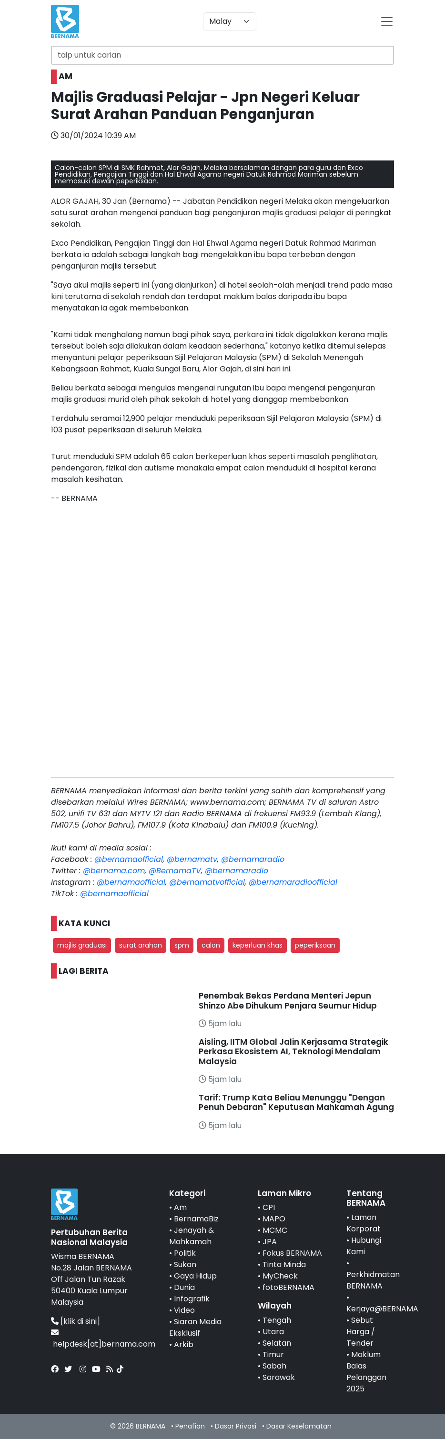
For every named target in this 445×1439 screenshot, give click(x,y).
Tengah (277, 1320)
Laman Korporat (363, 1223)
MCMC (275, 1230)
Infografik (192, 1298)
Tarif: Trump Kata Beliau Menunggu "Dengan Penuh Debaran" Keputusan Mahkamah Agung (296, 1102)
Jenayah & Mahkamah (191, 1236)
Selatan (277, 1343)
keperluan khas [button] (258, 945)
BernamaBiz (196, 1218)
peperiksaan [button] (315, 945)
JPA (270, 1241)
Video (184, 1310)
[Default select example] (229, 21)
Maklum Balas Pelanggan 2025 (366, 1371)
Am (180, 1207)
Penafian (190, 1426)
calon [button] (211, 945)
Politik (185, 1253)
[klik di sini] (80, 1321)
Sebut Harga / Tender (360, 1332)
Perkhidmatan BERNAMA (373, 1280)
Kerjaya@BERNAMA (382, 1308)
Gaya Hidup (195, 1275)
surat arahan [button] (140, 945)
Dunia (184, 1287)
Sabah (274, 1365)
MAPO (274, 1218)
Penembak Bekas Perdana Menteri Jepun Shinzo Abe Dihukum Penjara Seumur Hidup (288, 1000)
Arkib (183, 1344)
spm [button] (181, 945)
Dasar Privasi (235, 1426)
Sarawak (279, 1377)
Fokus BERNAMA (292, 1253)
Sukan (185, 1264)
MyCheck (280, 1275)
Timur (273, 1354)
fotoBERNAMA (288, 1287)
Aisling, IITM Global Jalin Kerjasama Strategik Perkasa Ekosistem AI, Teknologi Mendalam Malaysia (293, 1051)
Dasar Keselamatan (299, 1426)
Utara (273, 1331)
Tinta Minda (284, 1264)
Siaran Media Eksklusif (195, 1327)
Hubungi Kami (363, 1246)
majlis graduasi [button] (82, 945)
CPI (269, 1207)
